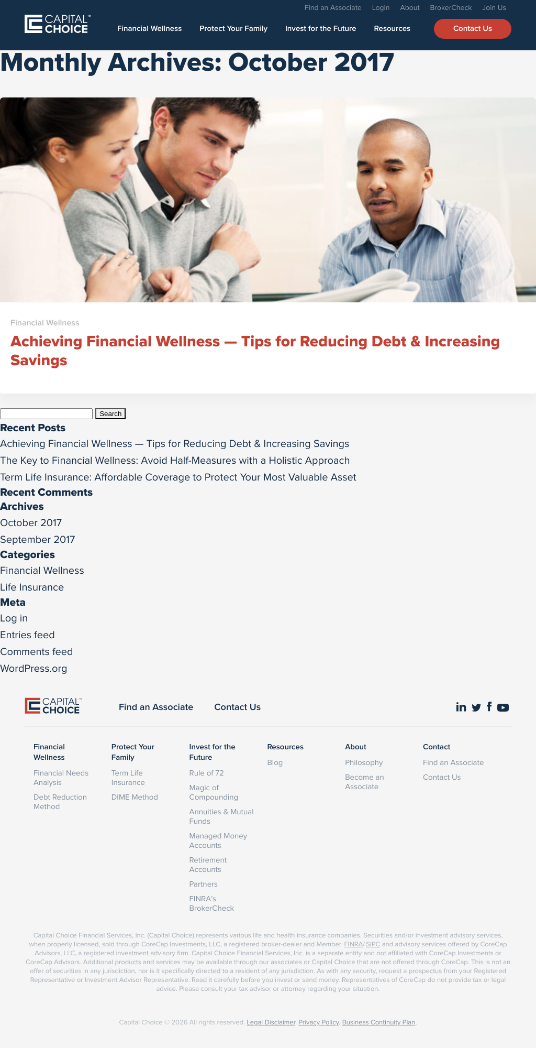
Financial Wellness (149, 29)
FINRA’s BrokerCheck (211, 903)
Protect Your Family (233, 29)
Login (381, 7)
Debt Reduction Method (60, 801)
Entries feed (27, 634)
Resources (392, 29)
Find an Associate (333, 7)
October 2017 (31, 522)
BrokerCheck (451, 7)
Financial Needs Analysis (61, 777)
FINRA (353, 944)
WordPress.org (34, 667)
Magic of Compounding (213, 792)
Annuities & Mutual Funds (221, 816)
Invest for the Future (320, 29)
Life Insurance (32, 586)
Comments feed (36, 651)
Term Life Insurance (128, 777)
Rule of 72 (206, 772)
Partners (203, 883)
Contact (436, 747)
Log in (14, 617)
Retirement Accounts (208, 864)
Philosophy (364, 762)
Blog (275, 762)
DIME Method (134, 796)
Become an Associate (364, 781)
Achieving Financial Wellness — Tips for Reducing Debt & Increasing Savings (174, 443)
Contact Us (472, 29)
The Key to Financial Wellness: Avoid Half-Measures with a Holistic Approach (175, 459)
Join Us (494, 7)
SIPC (373, 944)
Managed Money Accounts (218, 840)
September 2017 (37, 539)
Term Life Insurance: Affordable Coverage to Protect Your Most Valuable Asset (178, 476)
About (409, 7)
